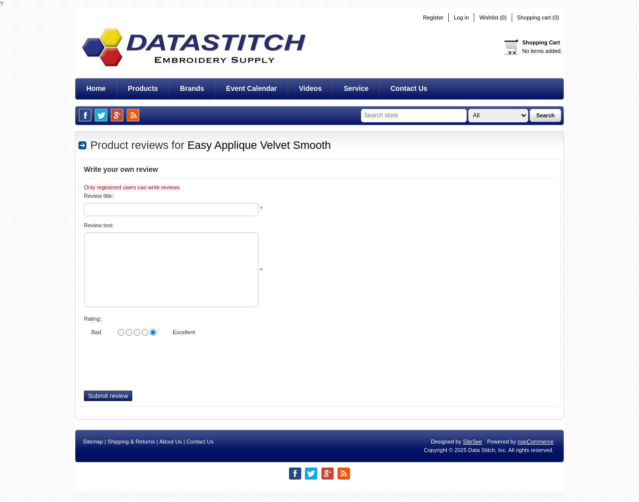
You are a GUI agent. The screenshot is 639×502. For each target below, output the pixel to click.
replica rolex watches (189, 497)
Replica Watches (136, 497)
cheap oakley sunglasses (251, 497)
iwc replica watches (479, 497)
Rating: (92, 319)
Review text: (99, 225)
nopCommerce (536, 444)
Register (433, 17)
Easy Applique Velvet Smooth (258, 145)
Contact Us (199, 444)
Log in (461, 17)
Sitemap (93, 444)
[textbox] (414, 115)
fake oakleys (303, 497)
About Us (170, 444)
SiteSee (472, 444)
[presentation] (160, 366)
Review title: (98, 196)
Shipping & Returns (131, 444)
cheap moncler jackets (421, 497)
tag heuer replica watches (356, 497)
